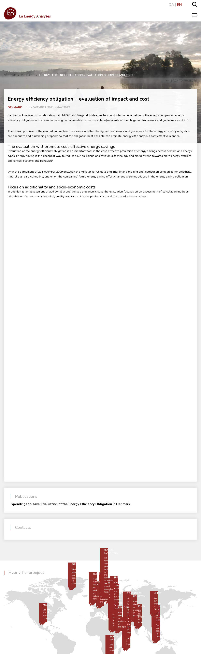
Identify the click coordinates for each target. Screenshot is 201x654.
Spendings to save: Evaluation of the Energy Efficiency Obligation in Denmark (70, 504)
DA (171, 4)
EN (179, 4)
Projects (27, 75)
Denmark (15, 107)
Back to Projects (181, 81)
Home (12, 75)
